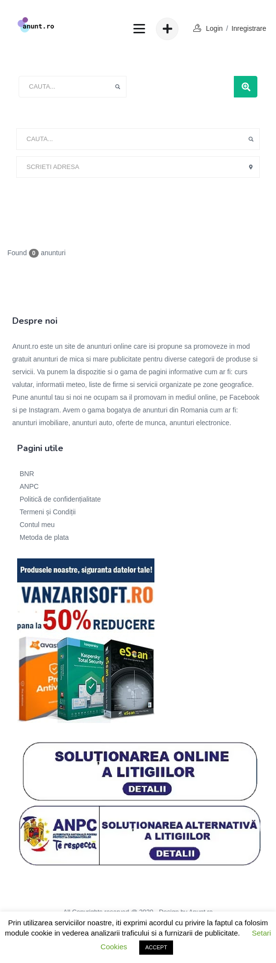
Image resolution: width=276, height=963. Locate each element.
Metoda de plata (44, 537)
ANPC (29, 486)
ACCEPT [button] (156, 947)
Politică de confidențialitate (60, 499)
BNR (27, 474)
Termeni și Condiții (47, 512)
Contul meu (37, 525)
